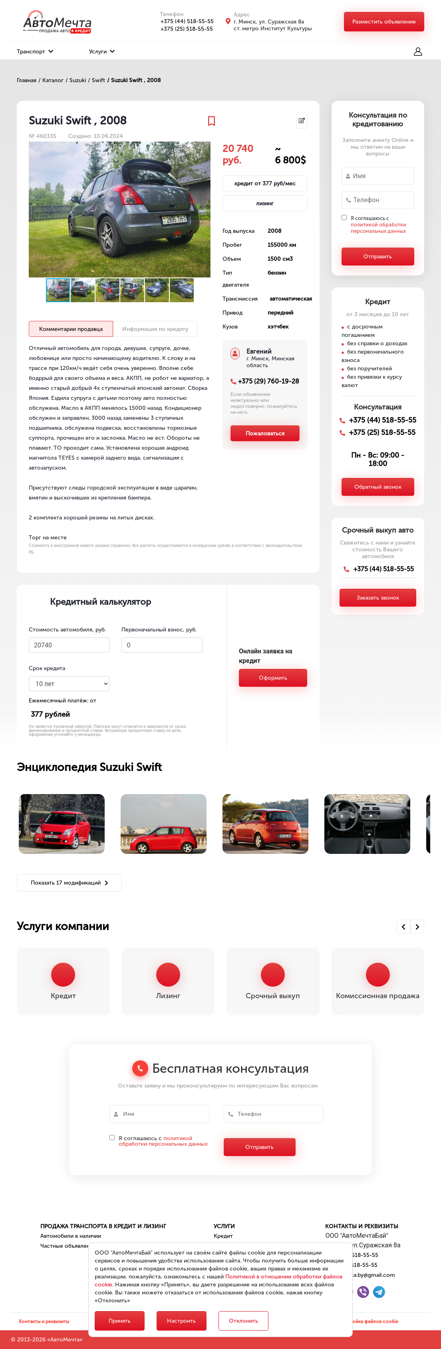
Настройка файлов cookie (368, 1321)
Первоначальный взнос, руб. (159, 629)
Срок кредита (47, 668)
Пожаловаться (265, 433)
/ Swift (96, 80)
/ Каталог (51, 80)
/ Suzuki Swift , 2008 (134, 80)
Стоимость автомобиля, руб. (67, 629)
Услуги (102, 51)
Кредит (223, 1236)
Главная (26, 80)
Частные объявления (68, 1246)
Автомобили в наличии (70, 1236)
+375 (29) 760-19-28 (268, 381)
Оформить (273, 677)
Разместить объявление (384, 21)
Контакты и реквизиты (361, 1226)
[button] (203, 148)
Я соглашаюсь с (378, 224)
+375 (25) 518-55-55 (182, 29)
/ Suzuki (76, 80)
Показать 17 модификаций (69, 882)
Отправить (378, 256)
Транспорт (35, 51)
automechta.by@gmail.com (360, 1275)
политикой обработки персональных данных (378, 228)
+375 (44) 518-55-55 (183, 21)
